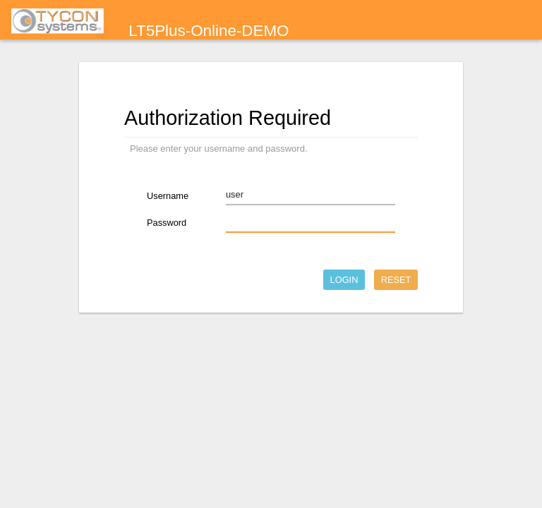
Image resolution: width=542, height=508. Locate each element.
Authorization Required (227, 118)
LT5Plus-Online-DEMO (208, 31)
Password (166, 222)
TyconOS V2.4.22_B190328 (474, 491)
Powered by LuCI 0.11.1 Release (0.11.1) (328, 491)
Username (167, 195)
